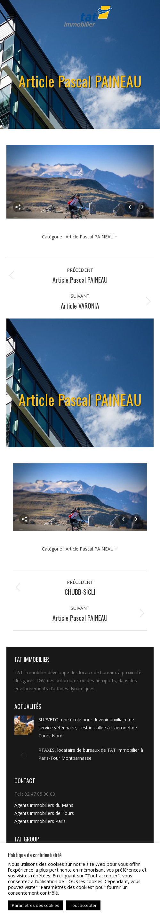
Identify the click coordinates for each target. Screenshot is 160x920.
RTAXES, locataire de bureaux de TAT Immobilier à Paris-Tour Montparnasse (90, 754)
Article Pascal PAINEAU (90, 237)
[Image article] (24, 725)
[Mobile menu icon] (10, 16)
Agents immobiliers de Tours (44, 813)
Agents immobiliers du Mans (43, 805)
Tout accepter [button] (83, 905)
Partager (18, 207)
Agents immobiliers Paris (40, 821)
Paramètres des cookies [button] (35, 905)
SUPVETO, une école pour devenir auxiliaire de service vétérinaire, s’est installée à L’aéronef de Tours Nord (87, 728)
